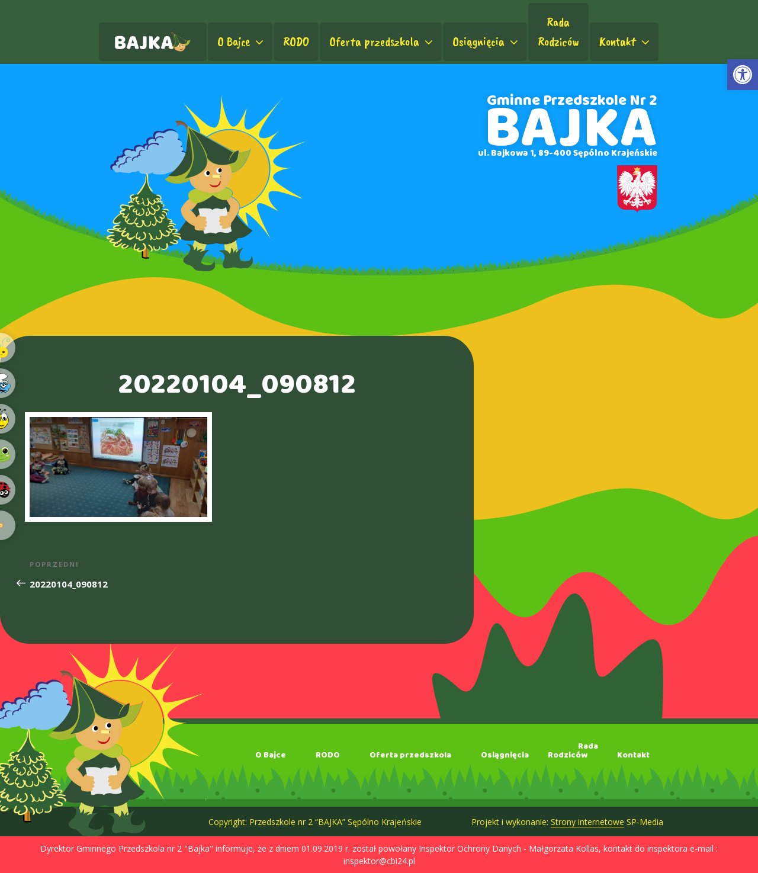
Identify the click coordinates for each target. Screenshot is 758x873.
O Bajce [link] (241, 41)
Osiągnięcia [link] (486, 41)
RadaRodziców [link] (558, 32)
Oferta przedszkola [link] (382, 41)
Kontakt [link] (625, 41)
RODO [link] (296, 41)
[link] (742, 74)
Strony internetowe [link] (587, 821)
